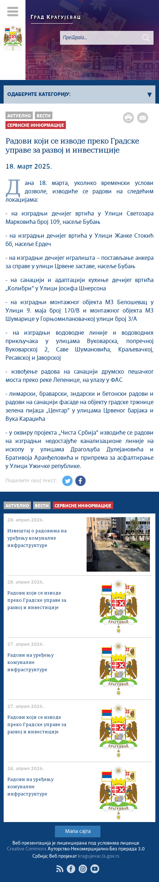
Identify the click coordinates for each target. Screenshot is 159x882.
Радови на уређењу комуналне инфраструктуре (30, 662)
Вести (44, 116)
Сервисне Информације (35, 126)
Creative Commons (27, 849)
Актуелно (19, 116)
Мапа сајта (78, 831)
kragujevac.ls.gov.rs (98, 856)
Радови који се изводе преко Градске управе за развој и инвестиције (36, 600)
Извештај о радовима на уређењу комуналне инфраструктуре (37, 538)
